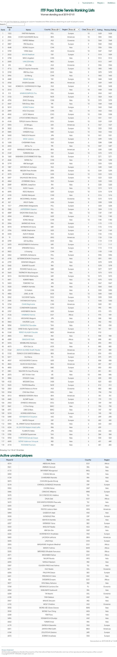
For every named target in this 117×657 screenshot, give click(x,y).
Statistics (111, 3)
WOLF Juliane (28, 139)
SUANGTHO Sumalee (28, 325)
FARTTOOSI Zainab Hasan (28, 438)
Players (100, 3)
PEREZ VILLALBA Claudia (28, 332)
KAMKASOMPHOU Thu (28, 93)
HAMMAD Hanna (28, 315)
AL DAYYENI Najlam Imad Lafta (28, 427)
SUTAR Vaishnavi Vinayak (28, 441)
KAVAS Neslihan (28, 54)
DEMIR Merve (28, 79)
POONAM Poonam (28, 445)
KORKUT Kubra (28, 107)
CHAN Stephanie (28, 304)
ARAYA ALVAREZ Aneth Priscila (28, 350)
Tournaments (88, 3)
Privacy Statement (8, 650)
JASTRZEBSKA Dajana (28, 209)
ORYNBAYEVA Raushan (28, 417)
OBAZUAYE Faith (28, 339)
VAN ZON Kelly (28, 61)
